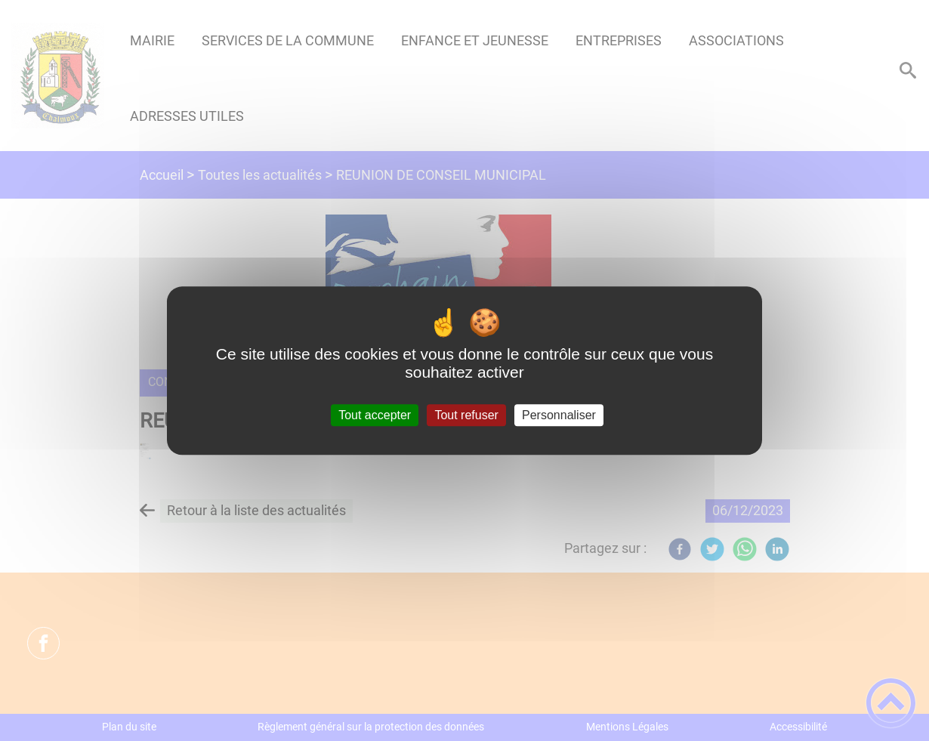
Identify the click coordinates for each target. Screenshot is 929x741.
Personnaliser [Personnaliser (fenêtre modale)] (559, 415)
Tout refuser (466, 415)
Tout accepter (374, 415)
